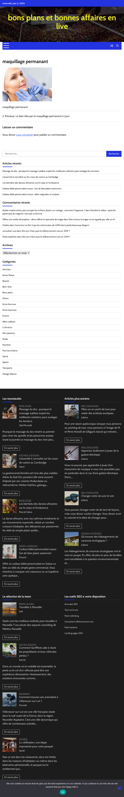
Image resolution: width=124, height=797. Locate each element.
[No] (119, 788)
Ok (62, 792)
